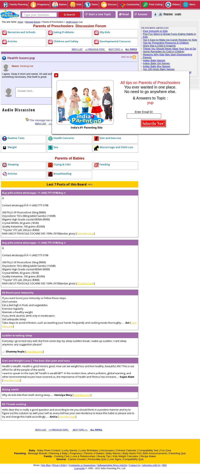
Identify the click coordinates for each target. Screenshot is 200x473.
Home (20, 22)
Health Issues (72, 22)
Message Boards (32, 22)
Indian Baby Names (154, 60)
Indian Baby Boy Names (156, 66)
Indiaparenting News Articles (112, 465)
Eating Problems (64, 32)
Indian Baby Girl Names (156, 63)
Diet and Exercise (110, 138)
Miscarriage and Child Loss (116, 147)
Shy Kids (105, 32)
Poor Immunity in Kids (155, 31)
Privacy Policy (59, 465)
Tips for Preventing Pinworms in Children (166, 42)
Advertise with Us (151, 465)
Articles (12, 41)
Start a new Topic (98, 14)
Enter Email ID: (144, 112)
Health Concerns (64, 138)
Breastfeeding (62, 173)
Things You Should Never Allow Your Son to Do (169, 48)
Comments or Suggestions (82, 465)
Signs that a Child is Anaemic (159, 45)
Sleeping (13, 164)
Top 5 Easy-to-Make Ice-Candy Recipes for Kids (170, 39)
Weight (12, 147)
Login (178, 14)
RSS (164, 465)
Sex (56, 147)
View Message (85, 233)
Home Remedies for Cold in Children (163, 51)
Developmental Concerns (115, 41)
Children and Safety (66, 41)
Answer (141, 14)
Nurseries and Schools (21, 32)
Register (168, 14)
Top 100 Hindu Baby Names (159, 69)
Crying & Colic (62, 164)
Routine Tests (16, 138)
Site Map (45, 465)
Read (124, 14)
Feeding (105, 164)
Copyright (79, 468)
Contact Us (134, 465)
